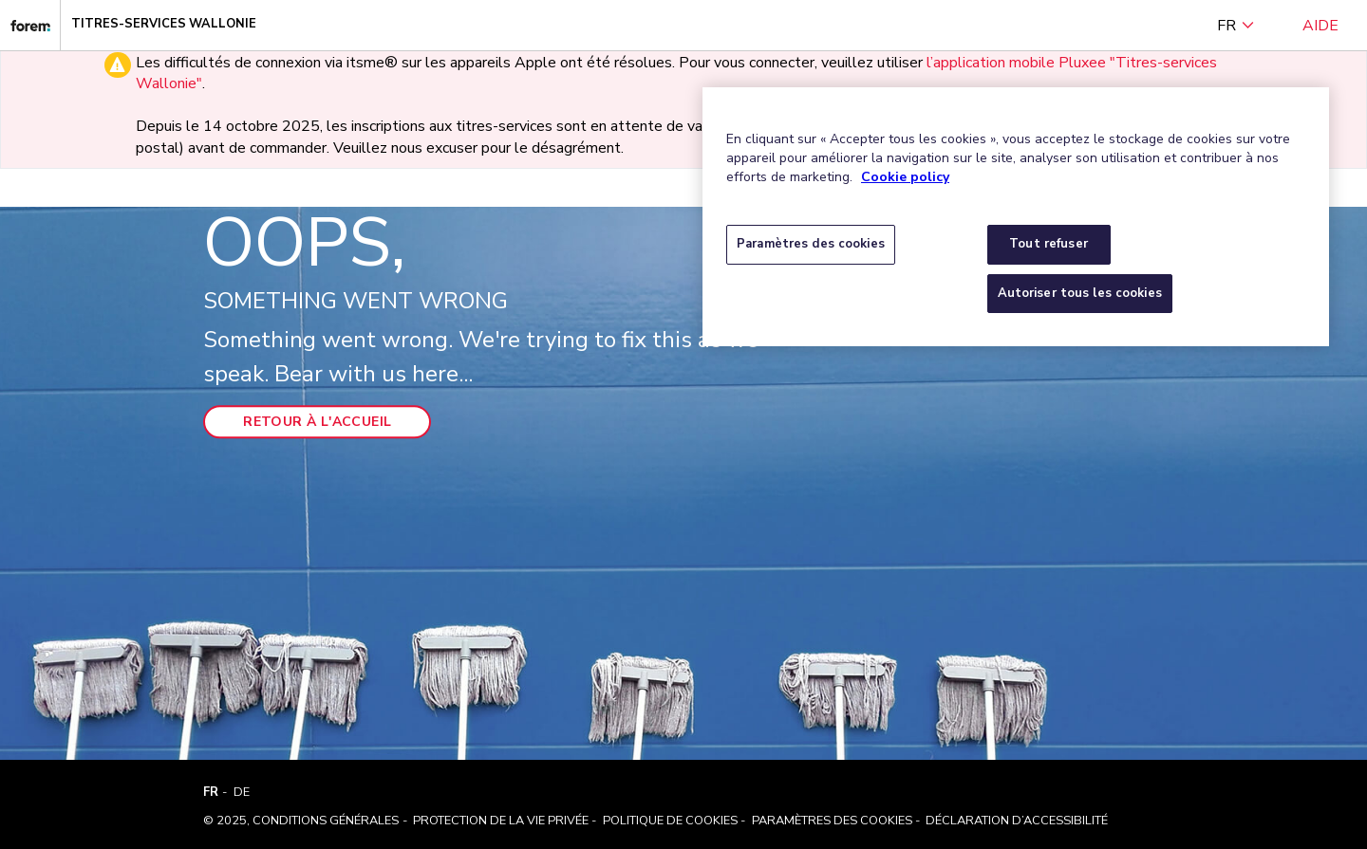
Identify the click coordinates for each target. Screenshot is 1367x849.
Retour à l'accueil (317, 423)
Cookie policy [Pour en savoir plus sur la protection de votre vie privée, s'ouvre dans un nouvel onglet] (905, 177)
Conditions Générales (326, 820)
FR (1236, 25)
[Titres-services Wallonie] (30, 25)
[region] (1015, 216)
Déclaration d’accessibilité (1017, 820)
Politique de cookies (670, 820)
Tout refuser (1048, 243)
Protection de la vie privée (501, 820)
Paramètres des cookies (832, 820)
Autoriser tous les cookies (1080, 293)
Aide (1320, 25)
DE (242, 792)
